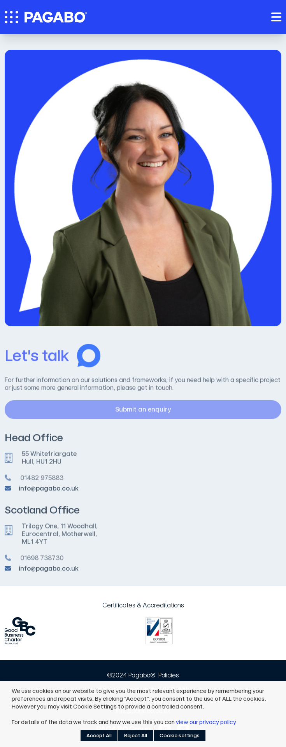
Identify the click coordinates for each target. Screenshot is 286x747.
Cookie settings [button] (180, 735)
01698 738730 (41, 561)
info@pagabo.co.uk (49, 490)
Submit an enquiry (193, 412)
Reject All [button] (135, 735)
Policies (168, 675)
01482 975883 (41, 481)
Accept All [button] (99, 735)
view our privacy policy (206, 722)
